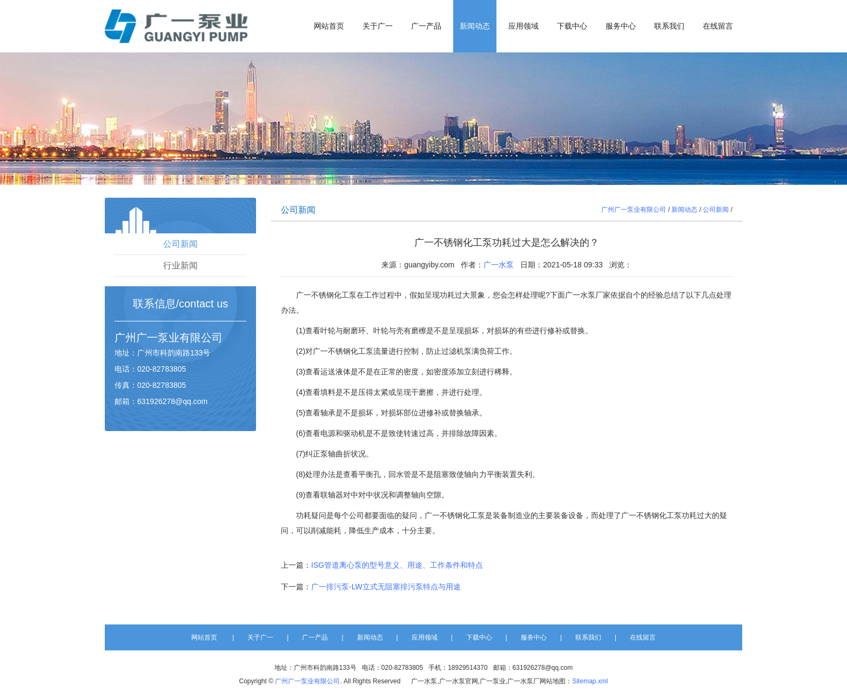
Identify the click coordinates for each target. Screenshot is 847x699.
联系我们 (669, 26)
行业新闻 (180, 265)
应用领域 (523, 26)
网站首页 (329, 26)
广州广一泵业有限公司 (633, 209)
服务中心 (621, 26)
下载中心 (572, 26)
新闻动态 (475, 26)
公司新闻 (180, 243)
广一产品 (426, 26)
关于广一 (377, 26)
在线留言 (718, 26)
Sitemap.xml (590, 681)
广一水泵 (498, 264)
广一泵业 (157, 338)
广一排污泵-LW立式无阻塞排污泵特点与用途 (386, 586)
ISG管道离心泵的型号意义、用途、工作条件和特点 (397, 565)
